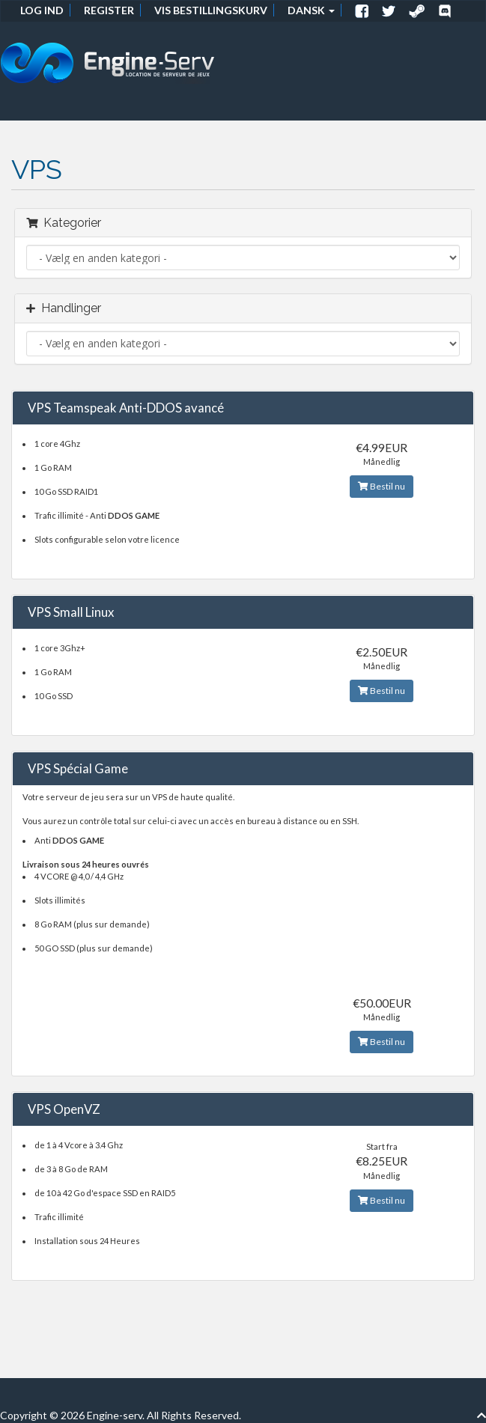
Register (109, 10)
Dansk (311, 10)
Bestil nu (381, 486)
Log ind (42, 10)
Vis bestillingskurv (210, 10)
